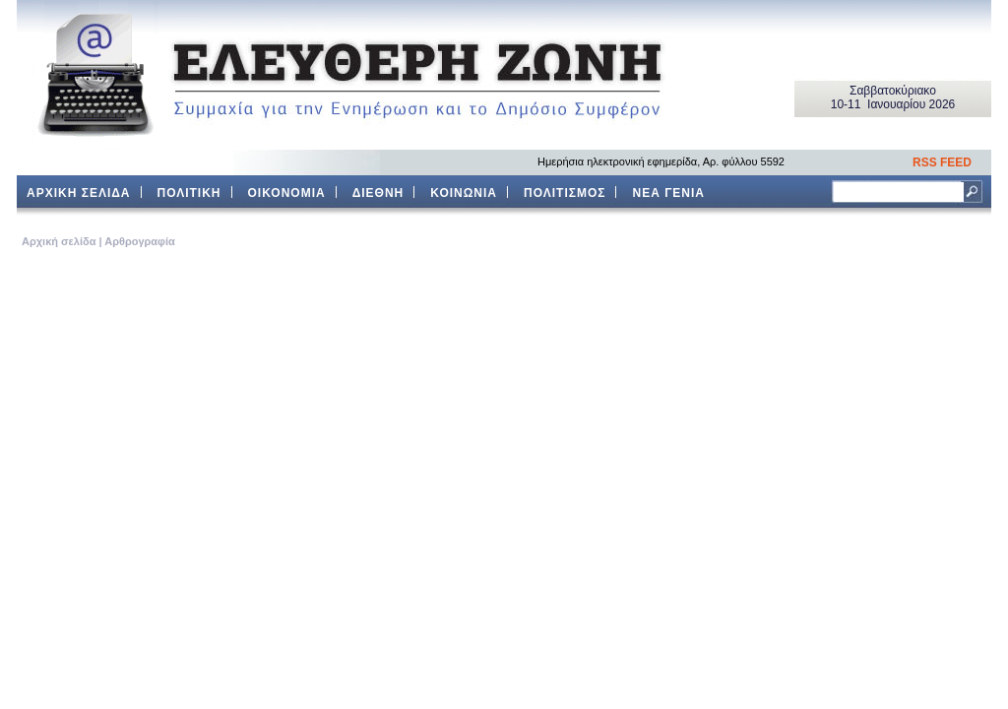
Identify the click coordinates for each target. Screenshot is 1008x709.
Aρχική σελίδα (58, 241)
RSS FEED (942, 162)
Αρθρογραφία (139, 241)
